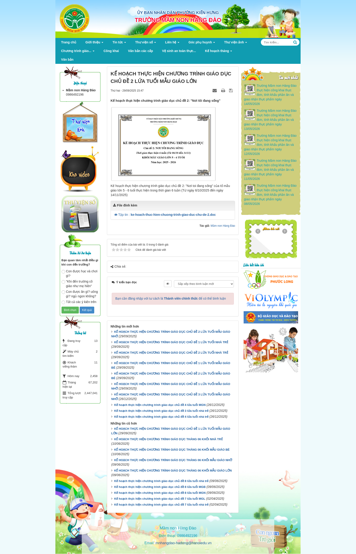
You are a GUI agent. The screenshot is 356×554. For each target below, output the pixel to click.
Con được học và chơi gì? (80, 273)
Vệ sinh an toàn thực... (179, 51)
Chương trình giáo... (77, 52)
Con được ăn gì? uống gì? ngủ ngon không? (80, 294)
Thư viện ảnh (235, 43)
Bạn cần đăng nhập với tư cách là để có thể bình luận (170, 298)
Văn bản (67, 59)
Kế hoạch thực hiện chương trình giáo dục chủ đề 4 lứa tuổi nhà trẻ (161, 416)
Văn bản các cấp (140, 51)
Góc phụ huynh (201, 43)
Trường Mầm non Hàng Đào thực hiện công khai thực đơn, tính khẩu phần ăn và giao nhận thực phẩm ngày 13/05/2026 (270, 120)
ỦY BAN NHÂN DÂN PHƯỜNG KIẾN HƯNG (178, 12)
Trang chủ (68, 42)
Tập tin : (167, 214)
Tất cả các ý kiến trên (79, 302)
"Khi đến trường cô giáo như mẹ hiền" (77, 284)
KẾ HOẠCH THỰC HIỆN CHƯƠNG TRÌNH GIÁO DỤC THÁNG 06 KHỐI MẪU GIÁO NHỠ (173, 460)
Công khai (111, 51)
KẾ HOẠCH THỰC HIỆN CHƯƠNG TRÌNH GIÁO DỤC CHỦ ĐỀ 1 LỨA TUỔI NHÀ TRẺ (171, 342)
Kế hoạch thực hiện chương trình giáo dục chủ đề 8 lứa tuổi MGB (160, 487)
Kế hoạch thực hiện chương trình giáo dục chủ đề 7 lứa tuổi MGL (159, 498)
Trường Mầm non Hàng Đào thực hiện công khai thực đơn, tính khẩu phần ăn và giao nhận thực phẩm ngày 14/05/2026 (270, 95)
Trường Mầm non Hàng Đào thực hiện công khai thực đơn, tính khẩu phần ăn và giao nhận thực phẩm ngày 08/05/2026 (270, 195)
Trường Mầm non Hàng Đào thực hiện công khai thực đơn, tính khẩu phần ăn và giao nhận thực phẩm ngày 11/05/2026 (270, 170)
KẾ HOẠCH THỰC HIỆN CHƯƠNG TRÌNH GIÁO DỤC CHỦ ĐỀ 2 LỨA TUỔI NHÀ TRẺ (171, 352)
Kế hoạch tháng (218, 52)
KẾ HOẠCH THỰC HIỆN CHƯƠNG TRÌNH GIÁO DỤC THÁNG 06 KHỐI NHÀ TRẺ (168, 439)
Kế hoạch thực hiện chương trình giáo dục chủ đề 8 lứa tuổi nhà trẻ (161, 481)
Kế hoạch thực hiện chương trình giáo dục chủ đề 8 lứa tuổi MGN (160, 492)
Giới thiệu (94, 43)
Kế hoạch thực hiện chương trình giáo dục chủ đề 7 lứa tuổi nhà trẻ (161, 504)
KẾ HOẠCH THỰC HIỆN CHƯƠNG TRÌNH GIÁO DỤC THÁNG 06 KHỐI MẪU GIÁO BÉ (172, 449)
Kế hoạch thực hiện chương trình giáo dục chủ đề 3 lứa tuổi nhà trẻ (161, 410)
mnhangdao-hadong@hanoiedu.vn (184, 543)
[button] (116, 214)
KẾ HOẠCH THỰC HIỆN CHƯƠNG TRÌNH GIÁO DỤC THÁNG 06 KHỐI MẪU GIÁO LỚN (173, 470)
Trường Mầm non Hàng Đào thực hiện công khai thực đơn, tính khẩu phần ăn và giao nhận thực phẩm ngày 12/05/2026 (270, 145)
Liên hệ (172, 43)
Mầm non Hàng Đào (223, 225)
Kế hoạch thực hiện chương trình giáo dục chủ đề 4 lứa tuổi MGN (160, 405)
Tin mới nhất (288, 77)
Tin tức (119, 43)
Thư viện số (145, 43)
